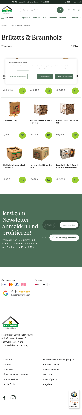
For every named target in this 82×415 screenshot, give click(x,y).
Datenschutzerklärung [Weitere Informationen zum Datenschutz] (23, 70)
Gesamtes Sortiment (57, 18)
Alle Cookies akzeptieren (64, 76)
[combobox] (42, 10)
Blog (44, 18)
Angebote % (25, 18)
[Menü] (78, 391)
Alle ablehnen (45, 76)
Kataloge (36, 18)
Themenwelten (74, 18)
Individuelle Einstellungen (18, 76)
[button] (64, 238)
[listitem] (7, 359)
